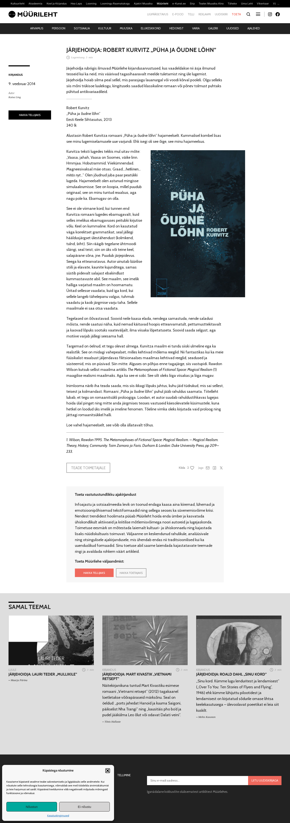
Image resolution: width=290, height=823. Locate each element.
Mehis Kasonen (207, 717)
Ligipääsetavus (157, 14)
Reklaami (205, 14)
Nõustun (32, 807)
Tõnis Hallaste (112, 721)
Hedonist (176, 28)
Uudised (232, 28)
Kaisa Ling (15, 97)
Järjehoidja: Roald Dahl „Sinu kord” (231, 674)
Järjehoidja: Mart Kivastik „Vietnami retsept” (136, 676)
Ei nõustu (84, 807)
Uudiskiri (221, 14)
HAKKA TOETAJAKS (131, 572)
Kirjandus (16, 74)
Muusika (126, 28)
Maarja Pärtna (19, 680)
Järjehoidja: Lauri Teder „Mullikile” (43, 674)
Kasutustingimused (58, 815)
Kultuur (104, 28)
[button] (108, 771)
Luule (12, 670)
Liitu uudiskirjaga (264, 780)
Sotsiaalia (82, 28)
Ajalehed (253, 28)
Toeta (236, 14)
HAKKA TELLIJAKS (30, 115)
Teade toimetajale (88, 468)
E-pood (178, 14)
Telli (191, 14)
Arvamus (36, 28)
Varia (196, 28)
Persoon (58, 28)
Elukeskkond (151, 28)
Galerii (213, 28)
